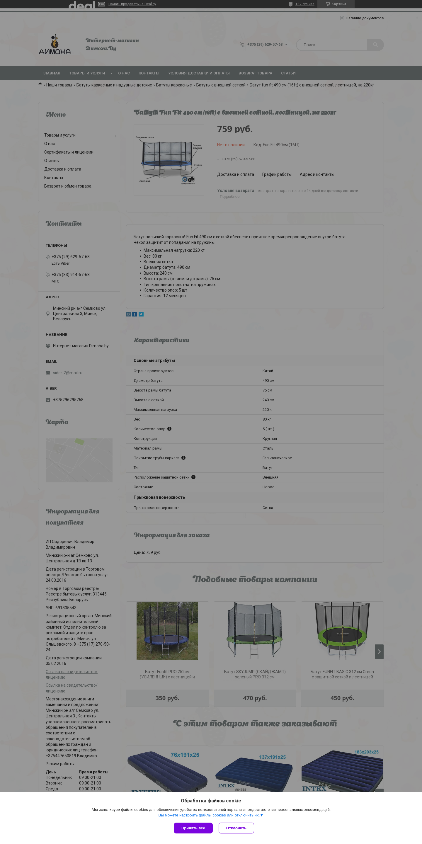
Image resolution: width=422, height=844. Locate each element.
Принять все (193, 828)
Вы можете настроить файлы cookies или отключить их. (209, 815)
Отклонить (236, 828)
